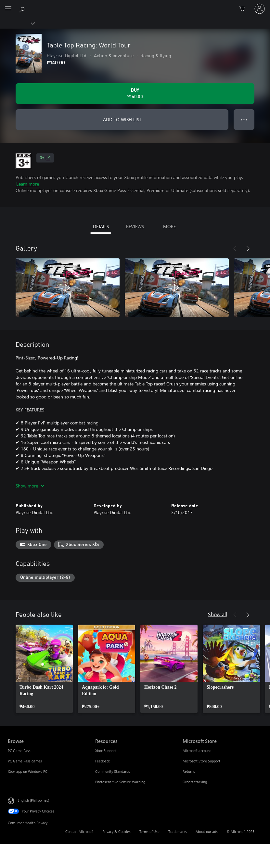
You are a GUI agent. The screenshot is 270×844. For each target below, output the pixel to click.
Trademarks (177, 831)
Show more (30, 486)
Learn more (27, 184)
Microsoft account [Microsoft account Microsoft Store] (197, 750)
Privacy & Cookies (116, 831)
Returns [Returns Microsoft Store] (189, 771)
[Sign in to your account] (259, 9)
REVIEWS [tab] (135, 226)
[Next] (247, 248)
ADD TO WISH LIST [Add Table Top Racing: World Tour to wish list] (122, 119)
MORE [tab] (169, 226)
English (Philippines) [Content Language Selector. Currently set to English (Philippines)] (33, 800)
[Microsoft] (135, 5)
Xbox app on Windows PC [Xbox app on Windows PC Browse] (27, 771)
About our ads (207, 831)
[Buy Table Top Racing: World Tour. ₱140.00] (135, 93)
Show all (217, 614)
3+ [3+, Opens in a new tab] (45, 158)
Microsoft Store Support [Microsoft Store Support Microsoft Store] (201, 761)
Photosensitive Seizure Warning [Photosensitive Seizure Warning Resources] (120, 782)
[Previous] (234, 248)
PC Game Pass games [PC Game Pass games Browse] (25, 761)
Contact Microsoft (79, 831)
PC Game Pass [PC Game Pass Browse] (19, 750)
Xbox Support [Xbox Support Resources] (105, 750)
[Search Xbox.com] (22, 8)
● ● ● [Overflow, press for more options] (244, 119)
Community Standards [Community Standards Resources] (112, 771)
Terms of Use (149, 831)
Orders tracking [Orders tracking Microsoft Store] (195, 782)
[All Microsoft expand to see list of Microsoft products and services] (8, 9)
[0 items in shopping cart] (244, 9)
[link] (44, 669)
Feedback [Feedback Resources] (102, 761)
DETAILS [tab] (101, 226)
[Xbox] (17, 23)
